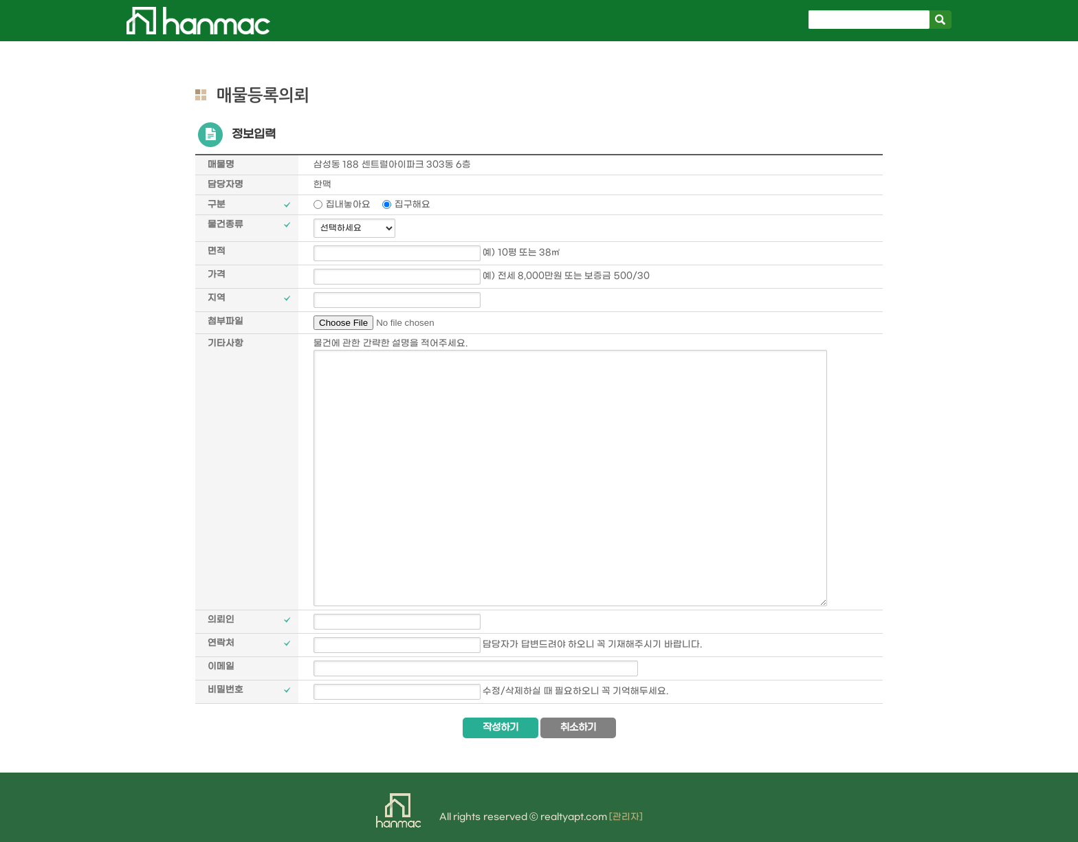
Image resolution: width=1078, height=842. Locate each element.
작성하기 (500, 727)
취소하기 (578, 727)
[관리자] (626, 817)
